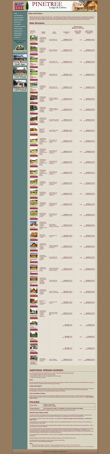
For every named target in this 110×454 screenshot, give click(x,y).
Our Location (17, 24)
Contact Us (17, 37)
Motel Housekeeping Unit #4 (33, 77)
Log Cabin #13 (33, 175)
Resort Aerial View (18, 17)
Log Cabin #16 (33, 206)
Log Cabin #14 (33, 185)
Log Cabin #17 (33, 217)
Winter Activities (18, 28)
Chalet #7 (32, 111)
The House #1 (33, 42)
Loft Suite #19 (33, 238)
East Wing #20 (33, 248)
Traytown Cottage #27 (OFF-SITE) (34, 316)
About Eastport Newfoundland (18, 34)
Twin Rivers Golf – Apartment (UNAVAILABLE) (33, 363)
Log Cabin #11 (33, 154)
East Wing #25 (33, 304)
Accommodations (18, 15)
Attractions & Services (19, 26)
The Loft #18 (32, 227)
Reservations (17, 22)
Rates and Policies (18, 19)
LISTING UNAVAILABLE (33, 327)
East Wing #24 (33, 294)
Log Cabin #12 (33, 164)
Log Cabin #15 (33, 196)
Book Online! (34, 43)
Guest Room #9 (33, 132)
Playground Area (18, 31)
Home (15, 13)
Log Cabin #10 (33, 143)
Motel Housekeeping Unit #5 (33, 89)
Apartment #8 (33, 122)
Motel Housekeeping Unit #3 (33, 64)
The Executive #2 (33, 52)
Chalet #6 (32, 101)
